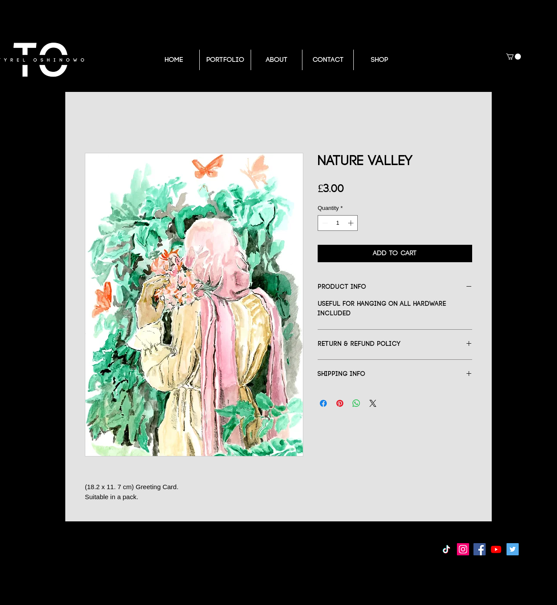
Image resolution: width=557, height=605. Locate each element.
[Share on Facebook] (323, 403)
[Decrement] (324, 223)
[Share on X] (373, 403)
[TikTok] (446, 549)
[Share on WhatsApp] (356, 403)
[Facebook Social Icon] (479, 549)
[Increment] (351, 223)
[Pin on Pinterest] (340, 403)
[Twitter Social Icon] (513, 549)
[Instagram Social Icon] (463, 549)
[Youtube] (496, 549)
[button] (513, 57)
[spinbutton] (337, 223)
